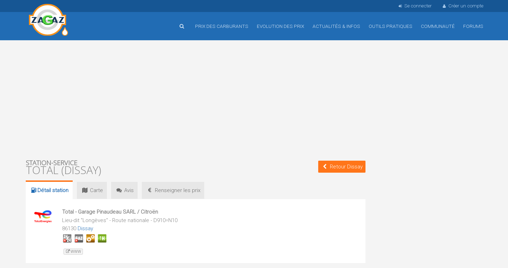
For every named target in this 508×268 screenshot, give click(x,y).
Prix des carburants (221, 26)
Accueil (48, 21)
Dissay (85, 228)
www (73, 251)
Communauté (438, 26)
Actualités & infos (336, 26)
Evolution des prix (280, 26)
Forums (473, 26)
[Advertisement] (195, 98)
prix (174, 190)
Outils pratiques (390, 26)
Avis (125, 190)
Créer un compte (462, 5)
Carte (92, 190)
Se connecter (414, 5)
